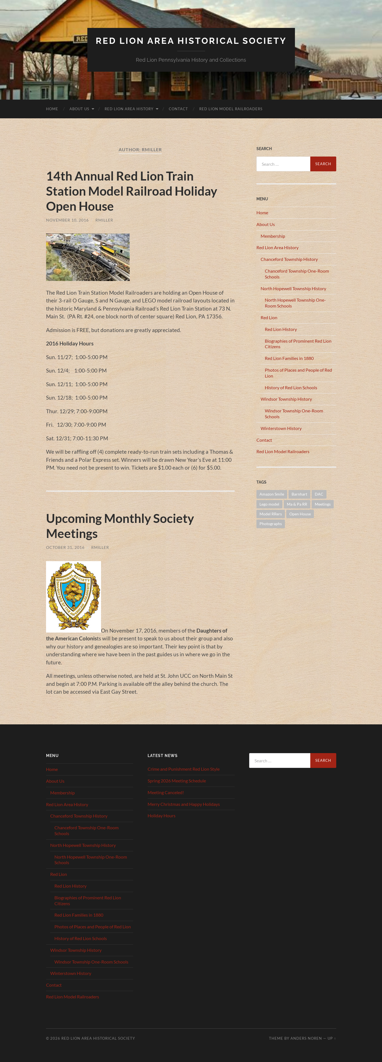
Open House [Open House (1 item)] (300, 513)
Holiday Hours (162, 815)
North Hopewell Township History (293, 288)
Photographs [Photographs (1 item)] (271, 523)
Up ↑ (332, 1038)
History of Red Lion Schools (291, 387)
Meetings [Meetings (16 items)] (323, 503)
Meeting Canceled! (166, 792)
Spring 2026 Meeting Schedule (177, 780)
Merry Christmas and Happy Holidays (184, 803)
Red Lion (269, 317)
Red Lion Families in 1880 (289, 358)
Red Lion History (281, 328)
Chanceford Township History (289, 259)
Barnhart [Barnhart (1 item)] (299, 494)
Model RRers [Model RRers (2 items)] (271, 513)
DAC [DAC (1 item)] (319, 494)
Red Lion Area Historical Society (191, 40)
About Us (79, 108)
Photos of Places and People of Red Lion (92, 926)
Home (52, 108)
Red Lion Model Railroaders (231, 108)
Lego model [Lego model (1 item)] (269, 503)
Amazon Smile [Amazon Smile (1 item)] (272, 494)
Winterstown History (281, 428)
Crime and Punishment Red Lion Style (184, 769)
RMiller (104, 219)
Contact (178, 108)
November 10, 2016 (67, 219)
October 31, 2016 (65, 547)
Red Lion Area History (129, 108)
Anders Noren (306, 1038)
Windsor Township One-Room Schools (91, 961)
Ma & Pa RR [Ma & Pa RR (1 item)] (297, 503)
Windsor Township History (286, 399)
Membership (273, 235)
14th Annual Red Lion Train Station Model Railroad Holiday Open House (134, 190)
